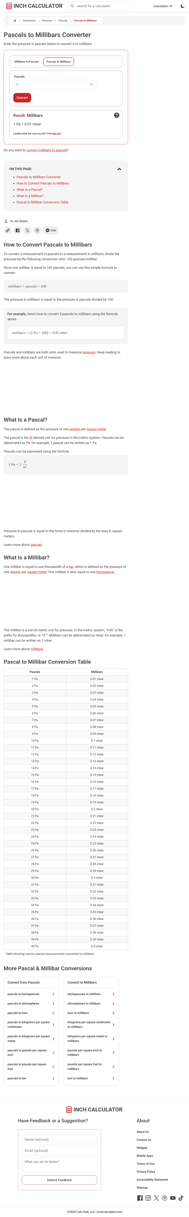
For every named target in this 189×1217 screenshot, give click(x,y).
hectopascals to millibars (91, 994)
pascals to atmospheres (31, 1003)
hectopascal (105, 572)
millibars (37, 649)
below (57, 133)
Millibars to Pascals (26, 61)
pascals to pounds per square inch (31, 1053)
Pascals (63, 20)
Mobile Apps (145, 1156)
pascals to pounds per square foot (31, 1067)
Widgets (142, 1148)
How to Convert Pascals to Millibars (43, 183)
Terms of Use (145, 1164)
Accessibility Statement (152, 1179)
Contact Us (144, 1140)
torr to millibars (91, 1078)
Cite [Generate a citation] (50, 230)
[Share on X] (27, 230)
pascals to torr (31, 1078)
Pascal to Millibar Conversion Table (42, 202)
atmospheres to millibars (91, 1003)
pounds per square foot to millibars (91, 1067)
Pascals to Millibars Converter (39, 177)
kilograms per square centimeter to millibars (91, 1024)
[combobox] (104, 6)
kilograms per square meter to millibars (91, 1039)
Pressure (47, 20)
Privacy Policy (146, 1171)
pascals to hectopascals (31, 994)
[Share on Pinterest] (37, 230)
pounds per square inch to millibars (91, 1053)
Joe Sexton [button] (21, 221)
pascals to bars (31, 1013)
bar (71, 567)
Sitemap (142, 1187)
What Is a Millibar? (30, 196)
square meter (96, 429)
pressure (89, 352)
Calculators (163, 6)
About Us (143, 1132)
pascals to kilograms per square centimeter (31, 1024)
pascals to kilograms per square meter (31, 1039)
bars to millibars (91, 1013)
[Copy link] (8, 230)
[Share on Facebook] (17, 230)
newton (74, 429)
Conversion (29, 20)
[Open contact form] (116, 115)
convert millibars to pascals (47, 150)
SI (31, 438)
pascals (36, 545)
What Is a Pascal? (30, 190)
